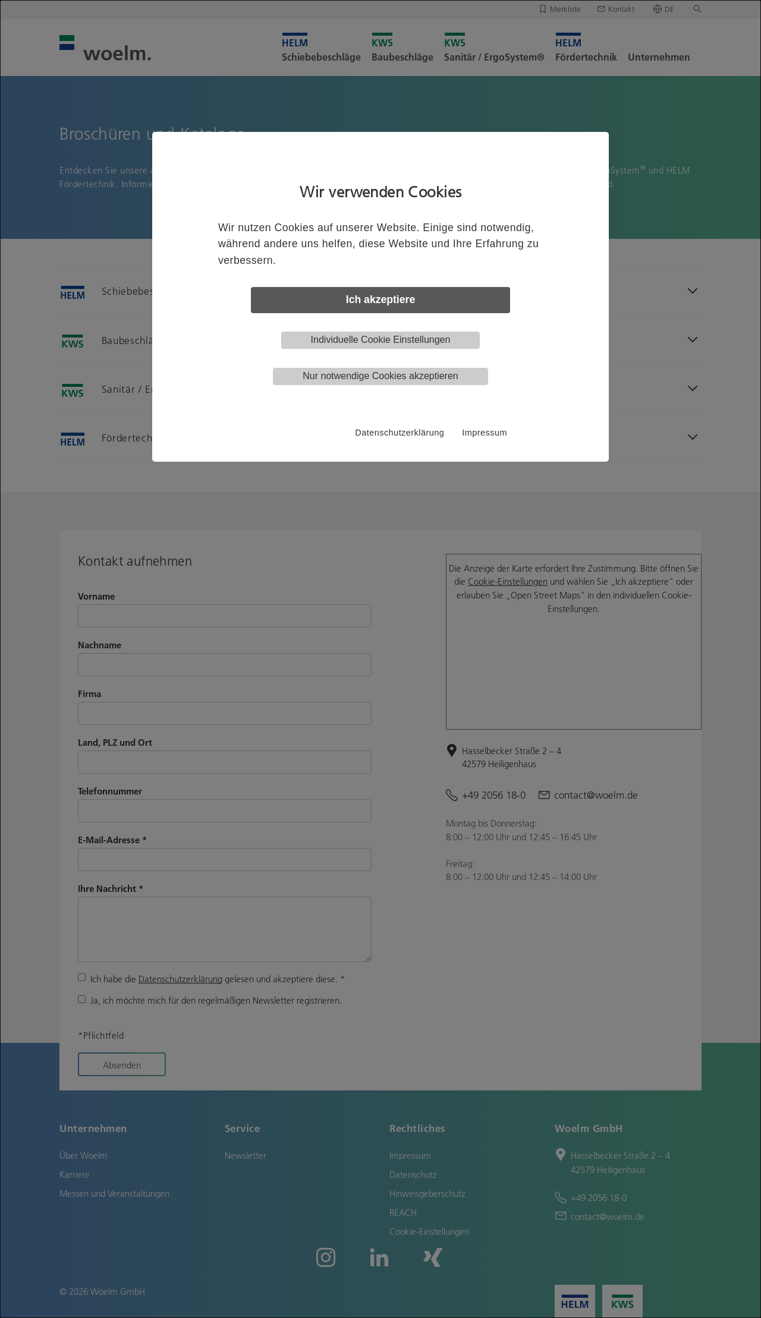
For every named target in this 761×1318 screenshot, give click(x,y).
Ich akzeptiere (380, 299)
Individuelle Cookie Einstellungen (381, 340)
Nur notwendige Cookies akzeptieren (380, 376)
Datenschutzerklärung (399, 432)
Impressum (484, 432)
